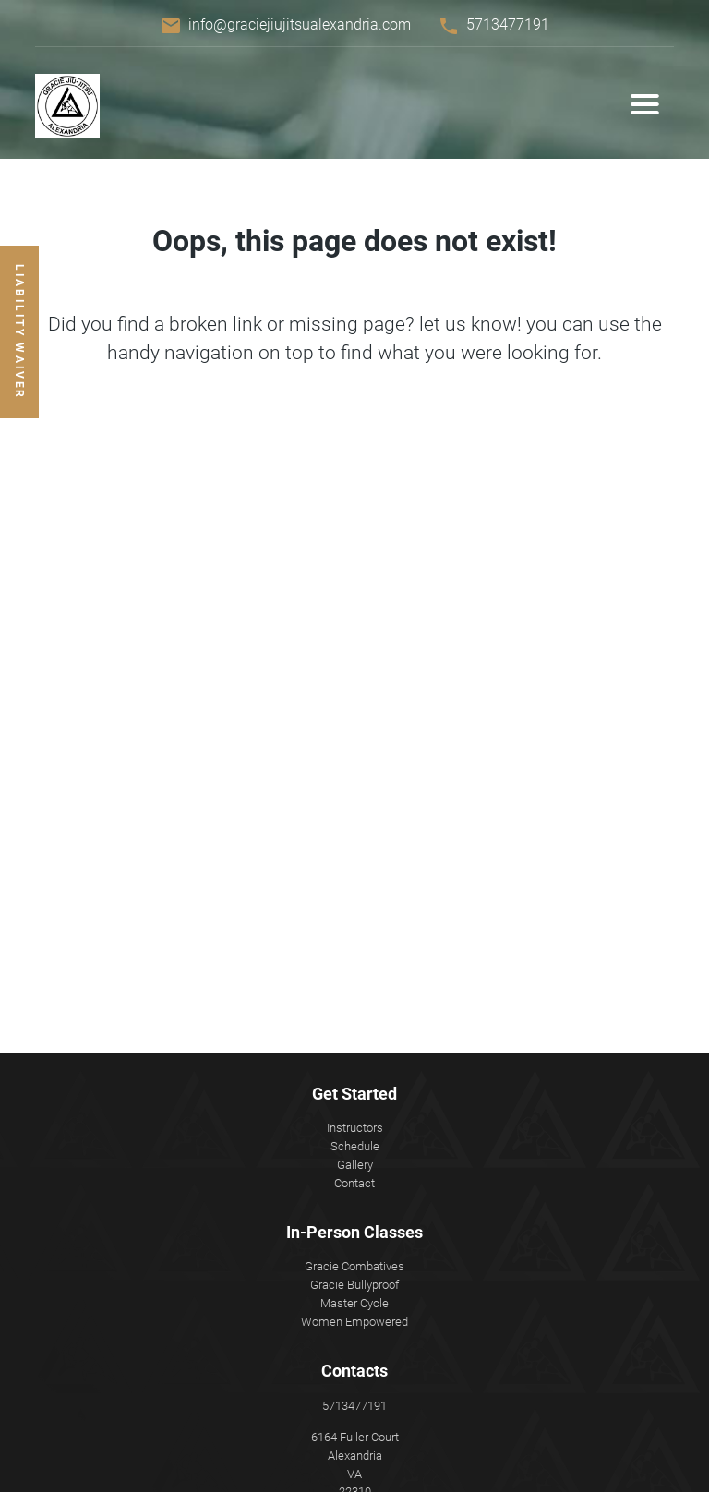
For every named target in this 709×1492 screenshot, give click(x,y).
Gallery (355, 1165)
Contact (354, 1183)
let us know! (470, 324)
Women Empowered (354, 1322)
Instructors (355, 1128)
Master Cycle (354, 1303)
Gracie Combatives (354, 1266)
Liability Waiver (19, 332)
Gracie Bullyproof (354, 1285)
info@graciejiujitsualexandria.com (299, 24)
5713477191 (507, 24)
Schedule (354, 1146)
